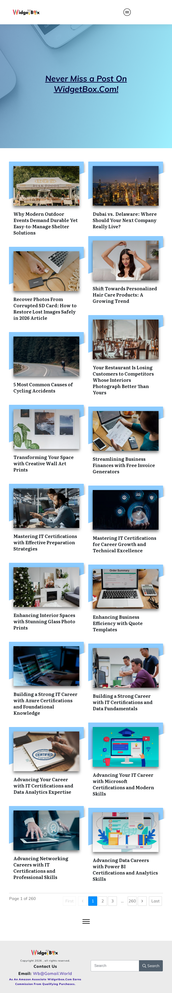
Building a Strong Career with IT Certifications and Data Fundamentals (123, 702)
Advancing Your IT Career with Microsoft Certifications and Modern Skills (123, 784)
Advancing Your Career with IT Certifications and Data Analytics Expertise (43, 785)
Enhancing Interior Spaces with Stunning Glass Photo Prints (44, 621)
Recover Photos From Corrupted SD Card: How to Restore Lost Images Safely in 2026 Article (45, 308)
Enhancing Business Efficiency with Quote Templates (118, 623)
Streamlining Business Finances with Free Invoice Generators (124, 465)
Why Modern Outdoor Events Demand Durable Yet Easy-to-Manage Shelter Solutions (45, 223)
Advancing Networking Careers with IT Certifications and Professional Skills (40, 867)
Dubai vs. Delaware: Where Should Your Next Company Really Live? (125, 220)
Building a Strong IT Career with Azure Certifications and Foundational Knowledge (45, 703)
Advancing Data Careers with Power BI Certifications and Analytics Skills (125, 869)
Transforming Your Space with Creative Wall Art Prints (43, 463)
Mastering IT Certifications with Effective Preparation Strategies (45, 542)
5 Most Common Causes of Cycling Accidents (43, 387)
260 (132, 901)
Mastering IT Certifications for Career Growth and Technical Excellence (124, 544)
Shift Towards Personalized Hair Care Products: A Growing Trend (125, 294)
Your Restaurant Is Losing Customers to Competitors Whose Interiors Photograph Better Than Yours (123, 380)
